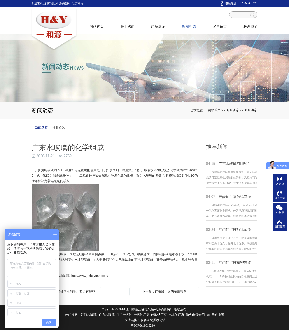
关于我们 (127, 24)
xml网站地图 (215, 314)
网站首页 (96, 24)
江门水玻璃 (89, 314)
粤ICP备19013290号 (144, 325)
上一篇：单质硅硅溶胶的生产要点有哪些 (66, 291)
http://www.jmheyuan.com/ (89, 276)
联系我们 (249, 24)
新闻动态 (188, 24)
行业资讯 (58, 127)
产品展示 (157, 24)
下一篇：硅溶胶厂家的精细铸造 (164, 291)
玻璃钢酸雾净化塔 (152, 320)
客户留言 (219, 24)
